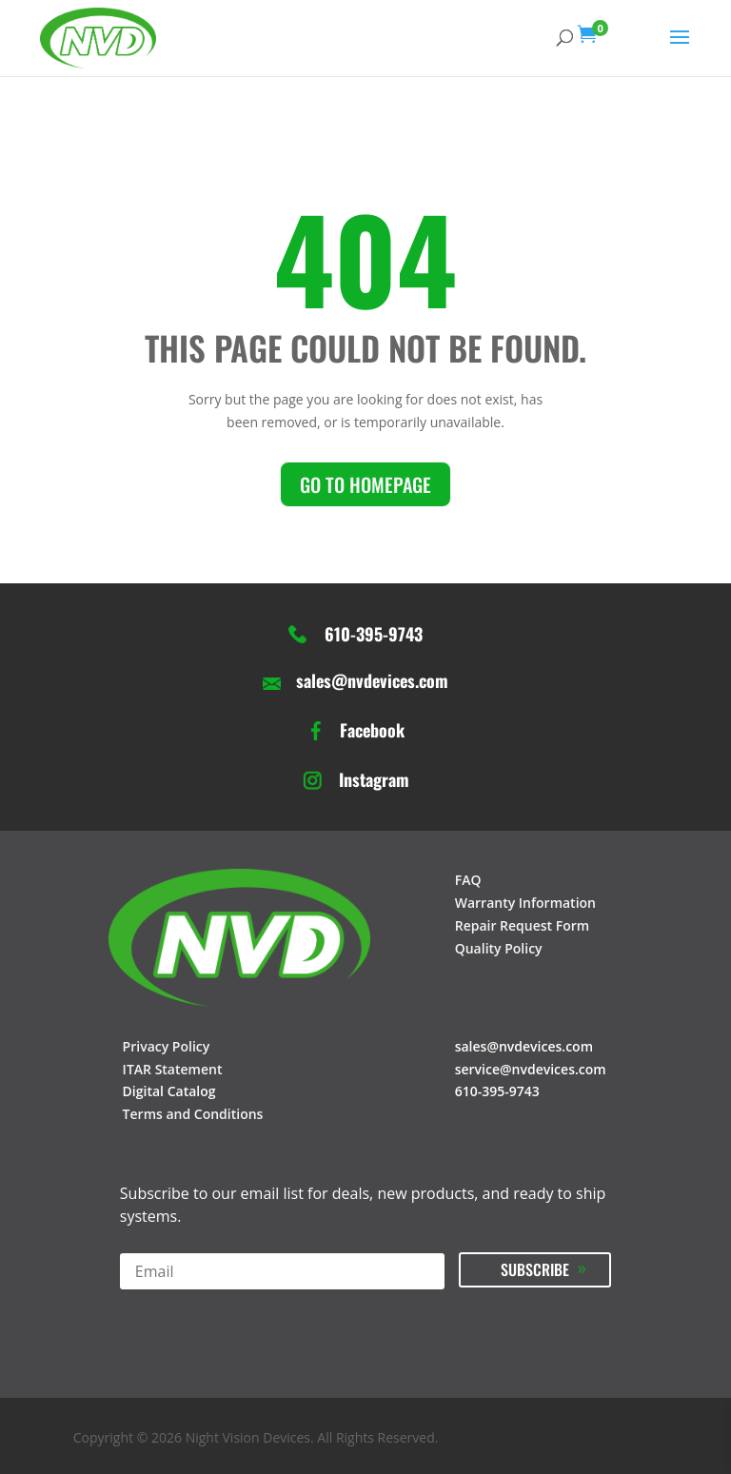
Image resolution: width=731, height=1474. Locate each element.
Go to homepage (365, 484)
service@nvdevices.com (530, 1069)
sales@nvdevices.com (372, 681)
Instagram (374, 780)
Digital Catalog (169, 1091)
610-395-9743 (374, 634)
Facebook (372, 730)
